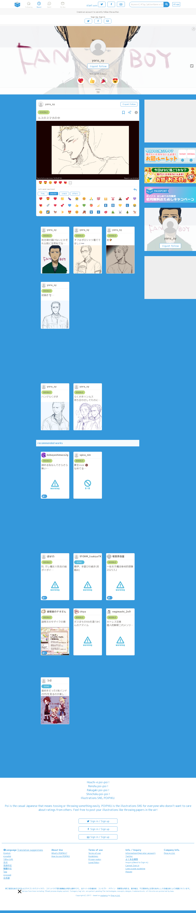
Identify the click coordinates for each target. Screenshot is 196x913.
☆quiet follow (98, 66)
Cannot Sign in (132, 865)
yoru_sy (98, 60)
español (7, 856)
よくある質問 (132, 859)
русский (7, 874)
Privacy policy (94, 859)
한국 (5, 862)
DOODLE (44, 112)
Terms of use (94, 853)
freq (43, 193)
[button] (19, 891)
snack (64, 193)
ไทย (5, 871)
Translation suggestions (30, 849)
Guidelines (93, 856)
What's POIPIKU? (59, 853)
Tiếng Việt (8, 859)
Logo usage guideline (135, 868)
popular (53, 193)
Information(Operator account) (141, 853)
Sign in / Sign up (98, 821)
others (75, 193)
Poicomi (129, 871)
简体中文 (7, 865)
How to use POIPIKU (60, 856)
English (6, 853)
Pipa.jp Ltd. (169, 853)
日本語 (6, 877)
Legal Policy (93, 862)
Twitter (129, 856)
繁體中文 (7, 868)
